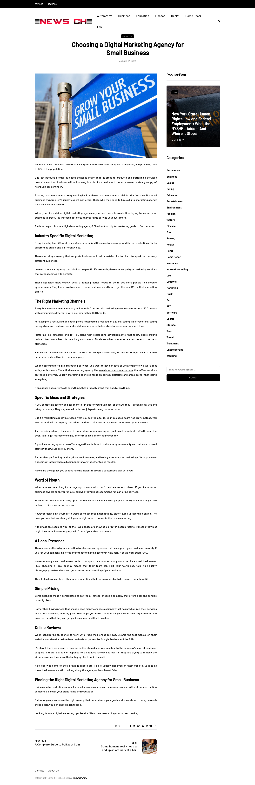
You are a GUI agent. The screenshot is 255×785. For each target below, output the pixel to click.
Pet (168, 300)
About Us (52, 4)
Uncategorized (175, 349)
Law (99, 27)
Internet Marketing (177, 269)
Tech (169, 331)
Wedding (172, 355)
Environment (174, 207)
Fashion (171, 213)
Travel (170, 337)
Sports (170, 318)
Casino (170, 182)
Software (172, 312)
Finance (160, 16)
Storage (171, 324)
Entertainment (175, 201)
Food (169, 232)
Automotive (104, 16)
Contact (39, 4)
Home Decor (193, 16)
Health (175, 16)
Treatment (173, 343)
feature (171, 219)
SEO (169, 306)
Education (142, 16)
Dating (170, 188)
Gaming (171, 238)
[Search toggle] (217, 21)
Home (170, 250)
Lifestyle (172, 281)
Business (124, 16)
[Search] (193, 369)
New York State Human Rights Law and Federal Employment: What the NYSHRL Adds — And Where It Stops (191, 124)
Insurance (172, 263)
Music (170, 293)
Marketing (172, 287)
